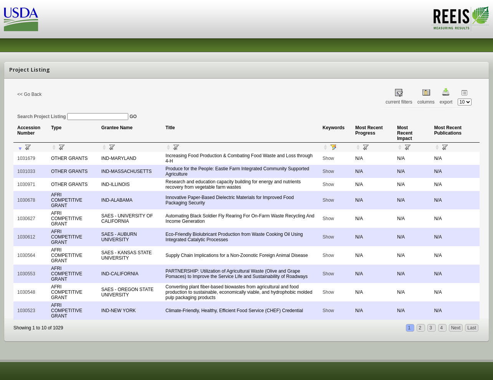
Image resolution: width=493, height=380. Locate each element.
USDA (21, 19)
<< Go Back (29, 94)
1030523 (26, 310)
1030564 (26, 255)
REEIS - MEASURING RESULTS (460, 19)
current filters (398, 102)
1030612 (26, 237)
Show (328, 158)
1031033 (26, 171)
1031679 (26, 158)
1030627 (26, 218)
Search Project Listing (72, 116)
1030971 (26, 184)
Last (471, 328)
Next (456, 328)
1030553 (26, 273)
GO (133, 116)
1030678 (26, 200)
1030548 (26, 292)
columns (426, 102)
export (446, 102)
